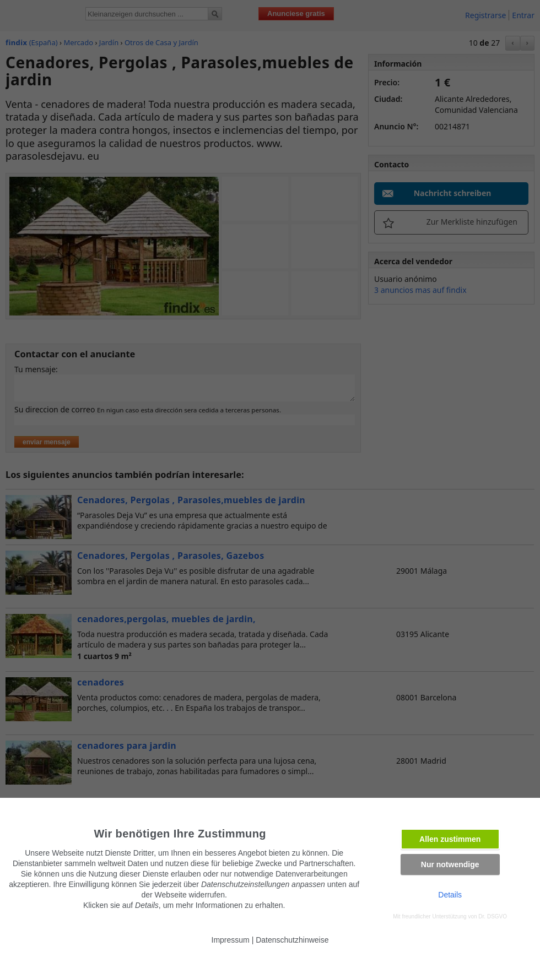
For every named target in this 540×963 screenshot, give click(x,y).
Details (450, 894)
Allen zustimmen (449, 839)
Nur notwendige (450, 864)
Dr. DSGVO (492, 916)
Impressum (231, 939)
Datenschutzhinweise (292, 939)
